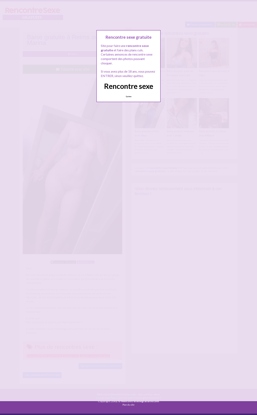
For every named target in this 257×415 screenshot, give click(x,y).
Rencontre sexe (128, 86)
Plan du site (128, 404)
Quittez (129, 96)
